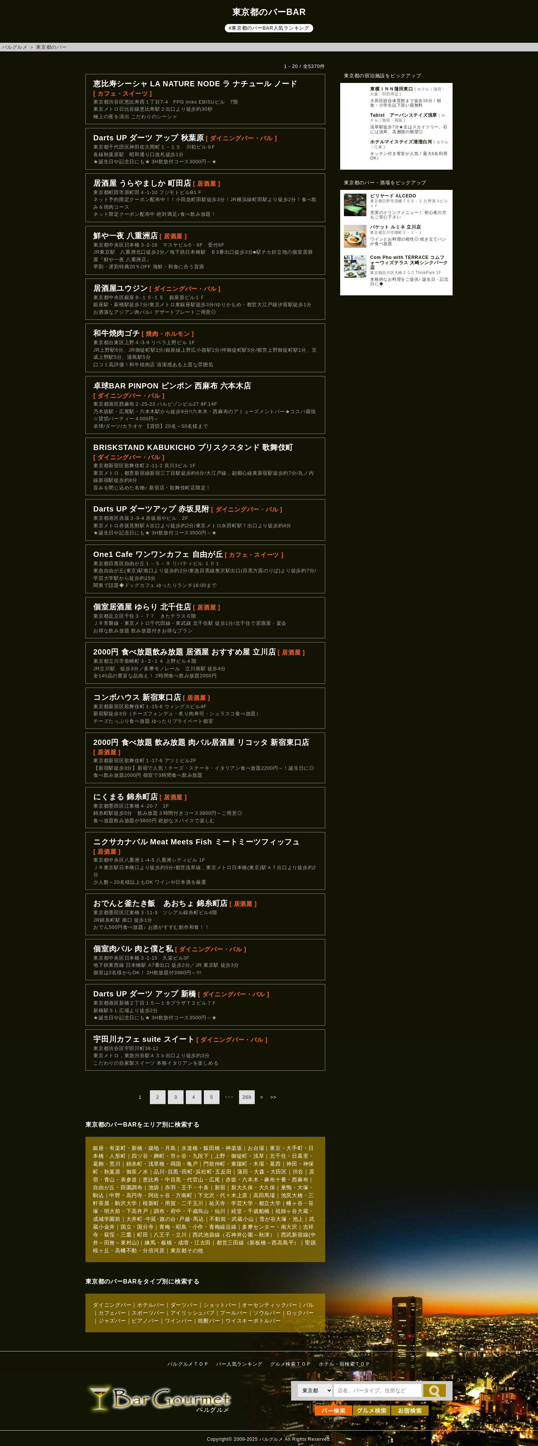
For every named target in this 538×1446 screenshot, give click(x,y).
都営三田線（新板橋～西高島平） (258, 1243)
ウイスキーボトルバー (253, 1321)
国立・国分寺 (137, 1227)
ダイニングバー (112, 1305)
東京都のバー (51, 47)
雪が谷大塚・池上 (281, 1219)
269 (246, 1097)
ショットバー (220, 1305)
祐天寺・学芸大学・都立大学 (245, 1203)
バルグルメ (15, 47)
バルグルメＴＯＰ (188, 1364)
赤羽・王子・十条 (187, 1187)
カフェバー (112, 1313)
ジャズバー (112, 1321)
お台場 (256, 1148)
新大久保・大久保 (253, 1187)
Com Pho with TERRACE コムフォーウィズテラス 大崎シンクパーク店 (409, 262)
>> (273, 1097)
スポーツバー (148, 1313)
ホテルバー (151, 1305)
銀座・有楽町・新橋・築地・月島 (134, 1148)
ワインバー (179, 1321)
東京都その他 (187, 1250)
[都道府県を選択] (315, 1390)
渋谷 (298, 1172)
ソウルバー (267, 1313)
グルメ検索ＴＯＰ (290, 1364)
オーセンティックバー (269, 1305)
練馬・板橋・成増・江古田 (178, 1243)
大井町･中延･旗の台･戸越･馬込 (165, 1219)
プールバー (234, 1313)
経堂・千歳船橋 (250, 1211)
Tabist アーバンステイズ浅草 (403, 115)
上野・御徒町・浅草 (240, 1156)
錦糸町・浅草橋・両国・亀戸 (162, 1164)
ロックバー (300, 1313)
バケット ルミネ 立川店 (395, 227)
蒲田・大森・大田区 (262, 1172)
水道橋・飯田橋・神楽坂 (211, 1148)
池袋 (154, 1187)
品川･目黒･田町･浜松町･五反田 (193, 1172)
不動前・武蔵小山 (231, 1219)
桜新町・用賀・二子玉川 (173, 1203)
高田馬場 (264, 1195)
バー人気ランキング (239, 1364)
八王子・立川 (170, 1235)
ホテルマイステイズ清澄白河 (401, 141)
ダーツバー (184, 1305)
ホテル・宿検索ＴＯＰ (345, 1364)
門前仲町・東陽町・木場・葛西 (242, 1164)
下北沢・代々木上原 (223, 1195)
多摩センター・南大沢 (269, 1227)
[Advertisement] (396, 423)
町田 (142, 1235)
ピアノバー (145, 1321)
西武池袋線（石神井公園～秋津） (234, 1235)
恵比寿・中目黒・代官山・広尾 (181, 1180)
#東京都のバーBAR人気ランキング (269, 28)
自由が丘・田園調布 (118, 1187)
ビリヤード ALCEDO (393, 196)
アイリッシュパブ (192, 1313)
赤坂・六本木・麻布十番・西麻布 (267, 1180)
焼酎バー (209, 1321)
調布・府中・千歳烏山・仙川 (190, 1211)
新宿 (220, 1187)
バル (308, 1305)
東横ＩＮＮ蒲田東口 (391, 89)
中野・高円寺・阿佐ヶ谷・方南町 (150, 1195)
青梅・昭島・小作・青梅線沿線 (198, 1227)
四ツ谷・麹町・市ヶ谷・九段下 (170, 1156)
